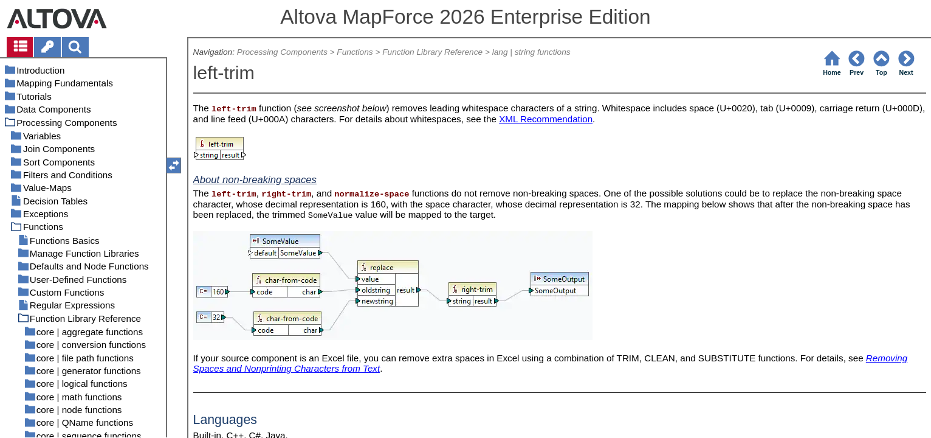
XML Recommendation (546, 119)
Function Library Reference (432, 52)
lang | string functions (531, 52)
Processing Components (282, 52)
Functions (355, 52)
